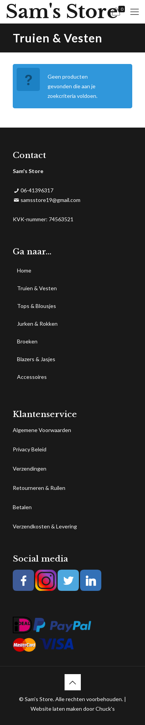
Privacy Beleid (29, 449)
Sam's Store (62, 11)
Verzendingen (29, 468)
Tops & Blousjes (36, 306)
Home (24, 270)
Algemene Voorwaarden (42, 430)
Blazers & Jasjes (36, 359)
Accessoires (32, 376)
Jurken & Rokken (37, 323)
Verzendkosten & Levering (45, 526)
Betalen (22, 507)
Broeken (27, 341)
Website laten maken (56, 708)
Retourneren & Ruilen (39, 487)
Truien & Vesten (37, 288)
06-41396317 (36, 190)
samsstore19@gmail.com (50, 200)
